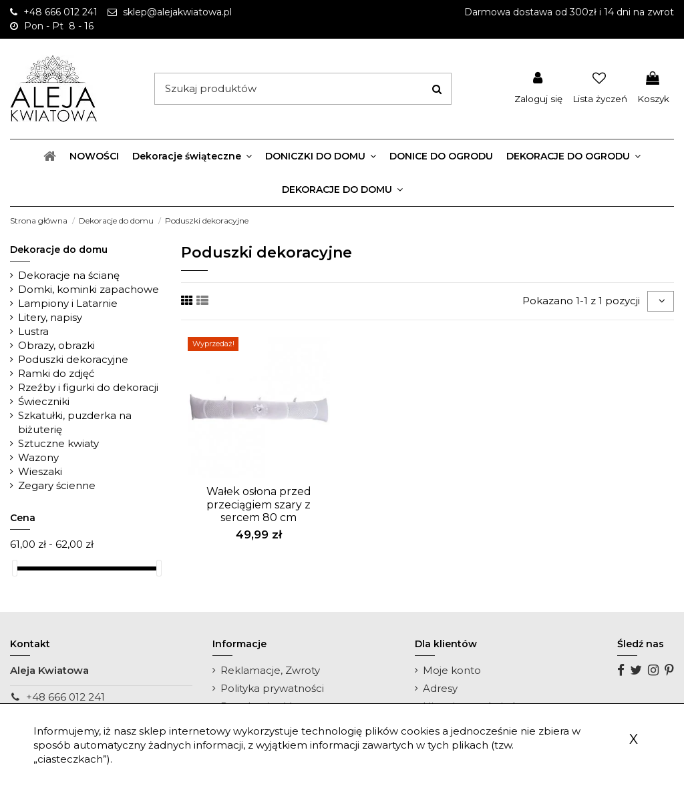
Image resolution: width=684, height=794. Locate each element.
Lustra (33, 331)
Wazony (38, 457)
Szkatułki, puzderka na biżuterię (75, 422)
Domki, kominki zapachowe (88, 289)
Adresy (440, 688)
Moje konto (452, 670)
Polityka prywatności (272, 688)
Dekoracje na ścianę (69, 275)
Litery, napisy (50, 317)
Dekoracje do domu (59, 250)
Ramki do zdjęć (56, 373)
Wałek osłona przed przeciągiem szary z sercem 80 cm (258, 504)
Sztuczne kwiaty (58, 443)
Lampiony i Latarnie (68, 303)
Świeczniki (43, 401)
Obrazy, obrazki (56, 345)
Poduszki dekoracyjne (73, 359)
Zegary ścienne (57, 485)
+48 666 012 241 (65, 697)
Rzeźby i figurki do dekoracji (88, 387)
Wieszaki (40, 471)
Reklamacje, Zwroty (270, 670)
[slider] (14, 568)
